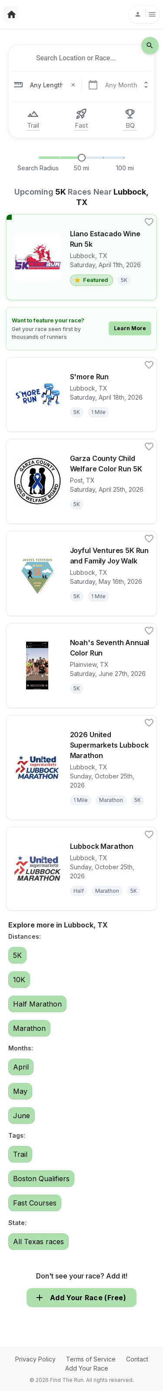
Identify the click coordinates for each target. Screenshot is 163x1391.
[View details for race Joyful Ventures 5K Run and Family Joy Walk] (82, 573)
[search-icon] (150, 45)
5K (17, 955)
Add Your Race (86, 1368)
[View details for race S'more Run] (82, 394)
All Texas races (38, 1241)
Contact (137, 1359)
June (21, 1115)
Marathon (29, 1028)
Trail (20, 1154)
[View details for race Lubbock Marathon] (82, 868)
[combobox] (76, 58)
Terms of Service (91, 1359)
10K (19, 979)
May (20, 1091)
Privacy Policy (35, 1359)
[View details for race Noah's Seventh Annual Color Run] (82, 665)
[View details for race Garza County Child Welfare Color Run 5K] (82, 481)
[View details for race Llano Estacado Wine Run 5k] (82, 257)
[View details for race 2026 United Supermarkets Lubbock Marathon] (82, 767)
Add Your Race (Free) (81, 1297)
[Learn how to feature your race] (82, 329)
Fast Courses (35, 1203)
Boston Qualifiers (41, 1178)
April (21, 1067)
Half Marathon (37, 1004)
